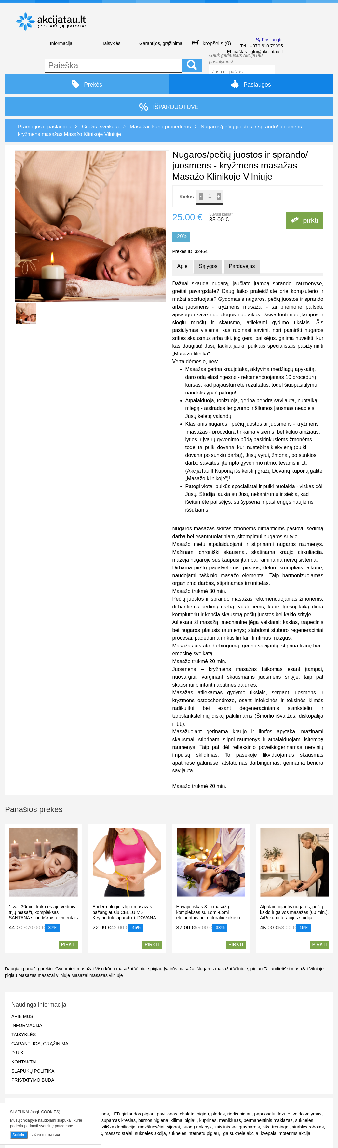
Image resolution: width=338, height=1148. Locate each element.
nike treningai (275, 1126)
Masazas (27, 975)
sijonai (173, 1126)
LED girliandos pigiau (132, 1113)
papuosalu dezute (272, 1113)
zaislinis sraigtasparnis (237, 1126)
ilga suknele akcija (239, 1133)
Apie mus (22, 1016)
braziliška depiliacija (115, 1126)
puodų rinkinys (196, 1126)
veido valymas (307, 1113)
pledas (218, 1113)
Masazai (79, 975)
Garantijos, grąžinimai (161, 43)
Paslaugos (251, 84)
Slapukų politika (32, 1071)
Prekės (87, 84)
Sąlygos (208, 266)
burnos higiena (153, 1120)
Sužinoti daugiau (45, 1135)
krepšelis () (211, 43)
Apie (182, 266)
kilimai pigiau (184, 1120)
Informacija (61, 43)
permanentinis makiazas (268, 1120)
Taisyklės (111, 43)
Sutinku (18, 1135)
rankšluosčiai (151, 1126)
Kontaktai (23, 1061)
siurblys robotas (308, 1126)
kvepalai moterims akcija (286, 1133)
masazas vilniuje (106, 975)
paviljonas (167, 1113)
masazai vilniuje (54, 975)
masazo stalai (118, 1133)
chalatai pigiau (194, 1113)
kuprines (207, 1120)
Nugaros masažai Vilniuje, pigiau (229, 968)
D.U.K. (18, 1052)
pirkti (304, 220)
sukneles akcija (150, 1133)
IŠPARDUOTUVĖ (169, 107)
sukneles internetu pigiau (193, 1133)
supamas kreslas (118, 1120)
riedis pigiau (239, 1113)
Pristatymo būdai (33, 1080)
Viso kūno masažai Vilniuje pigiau (128, 968)
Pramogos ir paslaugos (44, 126)
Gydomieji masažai (75, 968)
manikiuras (230, 1120)
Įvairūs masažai (179, 968)
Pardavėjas (242, 266)
